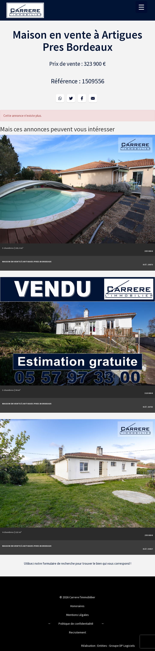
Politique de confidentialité (76, 624)
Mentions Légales (77, 615)
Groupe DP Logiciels (122, 646)
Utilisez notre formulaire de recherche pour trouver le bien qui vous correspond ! (77, 563)
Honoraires (77, 606)
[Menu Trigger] (141, 7)
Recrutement (77, 632)
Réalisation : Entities (94, 646)
